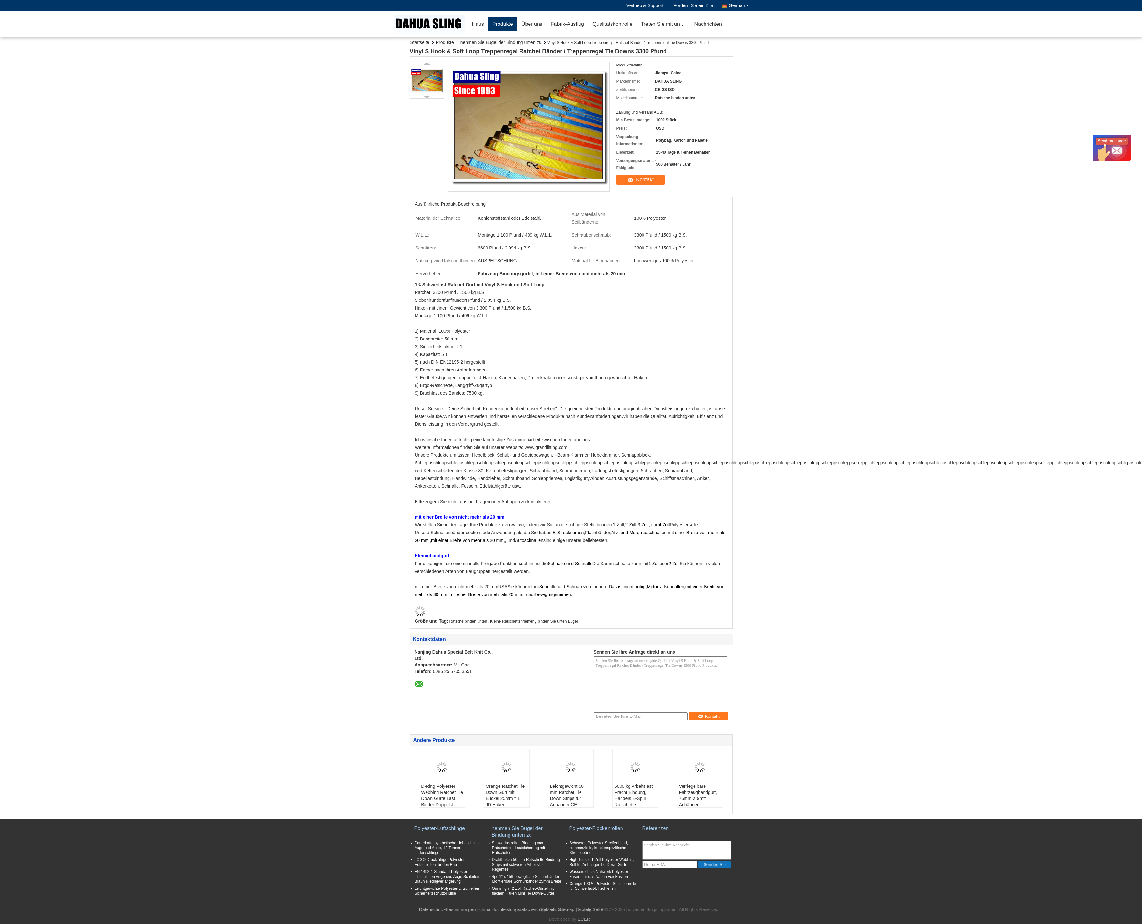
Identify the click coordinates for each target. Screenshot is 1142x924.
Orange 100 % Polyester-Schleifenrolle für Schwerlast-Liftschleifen (603, 886)
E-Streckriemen (568, 532)
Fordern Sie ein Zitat (694, 5)
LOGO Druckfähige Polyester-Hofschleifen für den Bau (440, 862)
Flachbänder (597, 532)
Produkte (502, 24)
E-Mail (547, 909)
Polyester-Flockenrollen (596, 828)
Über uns (531, 24)
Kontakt (644, 179)
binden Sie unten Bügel (558, 621)
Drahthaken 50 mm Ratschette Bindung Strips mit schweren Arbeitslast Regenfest (526, 865)
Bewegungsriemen (552, 594)
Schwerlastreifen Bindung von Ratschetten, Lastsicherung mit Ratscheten (518, 848)
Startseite (419, 42)
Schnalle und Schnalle (570, 563)
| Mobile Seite (589, 909)
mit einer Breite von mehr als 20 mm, (468, 540)
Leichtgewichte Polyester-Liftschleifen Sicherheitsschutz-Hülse (447, 891)
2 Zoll (630, 524)
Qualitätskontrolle (612, 24)
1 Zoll (618, 524)
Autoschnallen (529, 540)
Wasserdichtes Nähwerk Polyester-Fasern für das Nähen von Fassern (600, 874)
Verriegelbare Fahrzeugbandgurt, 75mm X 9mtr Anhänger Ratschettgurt (698, 798)
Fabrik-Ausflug (567, 24)
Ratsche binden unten (468, 621)
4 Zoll (664, 524)
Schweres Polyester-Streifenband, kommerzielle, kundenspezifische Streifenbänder (599, 848)
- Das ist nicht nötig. (626, 586)
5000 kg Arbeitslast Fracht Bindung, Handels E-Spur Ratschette (633, 795)
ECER (584, 919)
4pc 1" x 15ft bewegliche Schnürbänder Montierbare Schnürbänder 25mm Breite (526, 879)
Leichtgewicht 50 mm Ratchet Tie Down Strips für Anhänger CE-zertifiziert (566, 798)
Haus (478, 24)
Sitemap (566, 909)
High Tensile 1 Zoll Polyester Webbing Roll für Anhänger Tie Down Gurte (602, 862)
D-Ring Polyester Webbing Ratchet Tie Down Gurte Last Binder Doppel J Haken (442, 798)
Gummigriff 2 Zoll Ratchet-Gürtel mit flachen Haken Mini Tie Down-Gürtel (523, 891)
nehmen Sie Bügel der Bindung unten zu (500, 42)
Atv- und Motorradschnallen (638, 532)
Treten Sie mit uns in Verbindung (665, 24)
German (739, 5)
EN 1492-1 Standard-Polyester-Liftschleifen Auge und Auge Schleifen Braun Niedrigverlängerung (447, 876)
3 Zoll (643, 524)
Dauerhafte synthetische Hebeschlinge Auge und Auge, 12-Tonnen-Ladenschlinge (448, 848)
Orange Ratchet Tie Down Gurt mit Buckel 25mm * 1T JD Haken (505, 795)
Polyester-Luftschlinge (439, 828)
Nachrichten (708, 24)
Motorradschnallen (665, 586)
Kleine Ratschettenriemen (512, 621)
